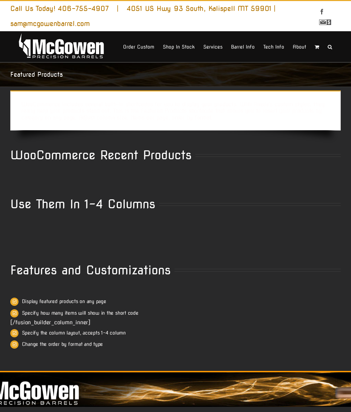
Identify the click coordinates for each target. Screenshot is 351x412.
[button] (330, 46)
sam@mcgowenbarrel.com (50, 24)
